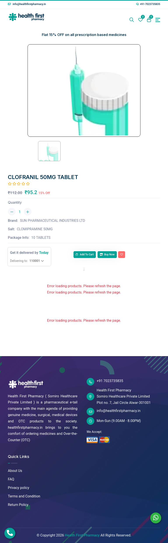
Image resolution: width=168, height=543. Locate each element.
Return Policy (18, 505)
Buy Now (107, 254)
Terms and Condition (24, 496)
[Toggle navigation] (157, 20)
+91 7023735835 (105, 382)
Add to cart (85, 254)
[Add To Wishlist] (121, 254)
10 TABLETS (41, 238)
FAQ (11, 479)
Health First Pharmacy (82, 535)
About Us (15, 471)
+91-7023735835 (148, 4)
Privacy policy (18, 488)
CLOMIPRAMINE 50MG (35, 229)
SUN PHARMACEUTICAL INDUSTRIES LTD (52, 221)
